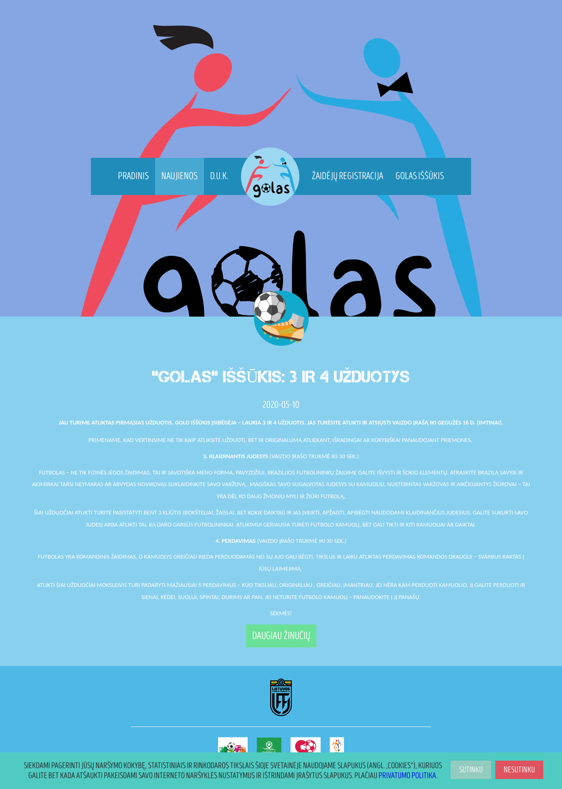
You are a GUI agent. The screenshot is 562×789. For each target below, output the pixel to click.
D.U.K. (219, 176)
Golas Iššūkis (420, 176)
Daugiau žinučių (281, 635)
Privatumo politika (407, 776)
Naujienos (179, 176)
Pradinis (133, 176)
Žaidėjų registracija (347, 176)
